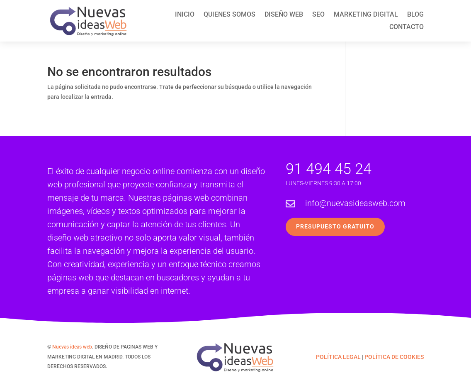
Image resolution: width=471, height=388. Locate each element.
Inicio (184, 15)
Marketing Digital (366, 15)
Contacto (406, 27)
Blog (415, 15)
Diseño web (284, 15)
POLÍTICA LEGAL (338, 357)
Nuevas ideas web (72, 347)
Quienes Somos (229, 15)
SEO (318, 15)
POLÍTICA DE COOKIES (394, 357)
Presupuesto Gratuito (335, 226)
